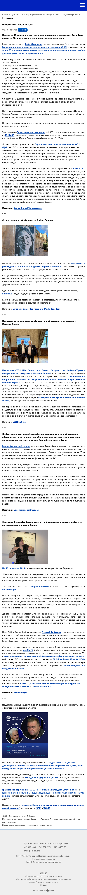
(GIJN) (64, 47)
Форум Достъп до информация (43, 882)
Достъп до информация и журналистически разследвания (43, 879)
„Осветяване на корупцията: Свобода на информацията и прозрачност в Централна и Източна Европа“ (43, 379)
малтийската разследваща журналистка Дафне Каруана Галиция (43, 265)
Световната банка (41, 686)
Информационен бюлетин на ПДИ (38, 15)
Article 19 (78, 168)
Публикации (16, 15)
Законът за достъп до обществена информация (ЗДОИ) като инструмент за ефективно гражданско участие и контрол (42, 767)
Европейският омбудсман (16, 446)
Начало (5, 15)
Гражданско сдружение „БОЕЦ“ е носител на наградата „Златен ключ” (40, 789)
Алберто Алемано (39, 586)
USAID (46, 807)
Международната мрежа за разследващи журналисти (31, 47)
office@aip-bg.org (32, 850)
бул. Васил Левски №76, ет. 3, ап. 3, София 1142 (46, 843)
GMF (38, 807)
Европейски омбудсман (26, 509)
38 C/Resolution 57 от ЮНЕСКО (69, 659)
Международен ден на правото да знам (43, 876)
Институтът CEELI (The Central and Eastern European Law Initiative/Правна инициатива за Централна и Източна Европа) (43, 372)
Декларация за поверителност (47, 862)
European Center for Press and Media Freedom (36, 308)
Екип (28, 862)
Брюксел (7, 293)
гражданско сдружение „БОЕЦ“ (42, 777)
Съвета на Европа (39, 683)
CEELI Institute (19, 421)
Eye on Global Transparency (28, 207)
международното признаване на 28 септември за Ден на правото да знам (44, 656)
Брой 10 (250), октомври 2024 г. (67, 15)
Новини (8, 18)
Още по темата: (15, 29)
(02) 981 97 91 (45, 847)
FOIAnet (43, 885)
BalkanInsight (9, 589)
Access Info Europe (51, 631)
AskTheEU (28, 650)
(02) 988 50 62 (30, 847)
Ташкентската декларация (31, 132)
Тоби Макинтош (33, 44)
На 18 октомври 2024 (13, 568)
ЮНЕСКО (9, 135)
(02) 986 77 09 (60, 847)
